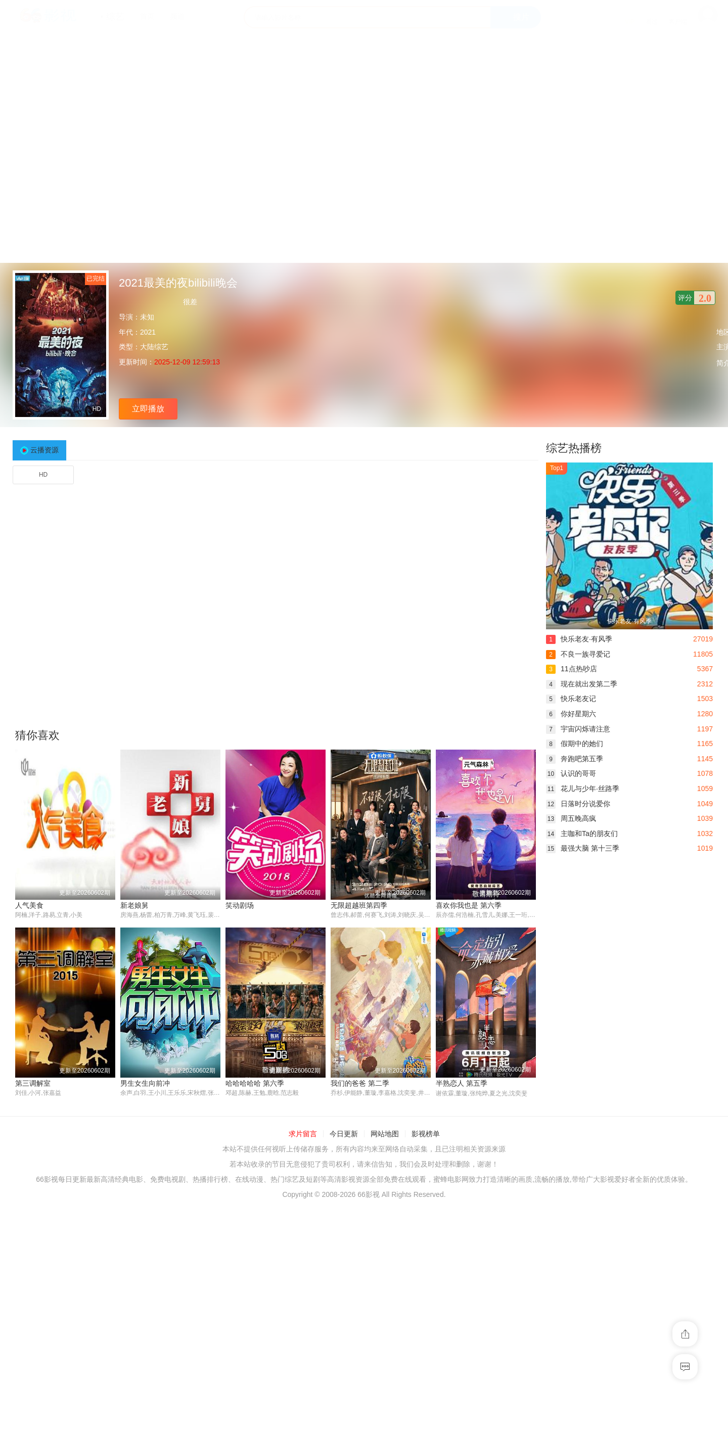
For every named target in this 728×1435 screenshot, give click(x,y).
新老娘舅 (134, 905)
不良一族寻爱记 (578, 654)
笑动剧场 (239, 905)
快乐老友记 (571, 699)
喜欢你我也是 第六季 (469, 905)
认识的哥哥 (571, 773)
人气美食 (29, 905)
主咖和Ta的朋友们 (582, 833)
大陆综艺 (154, 347)
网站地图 (385, 1134)
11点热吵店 (571, 669)
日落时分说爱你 (578, 804)
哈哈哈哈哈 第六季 (254, 1083)
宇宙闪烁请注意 (578, 729)
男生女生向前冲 (145, 1083)
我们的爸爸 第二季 (360, 1083)
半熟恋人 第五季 (461, 1083)
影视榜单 (426, 1134)
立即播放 (148, 408)
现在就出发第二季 (581, 684)
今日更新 (344, 1134)
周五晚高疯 (571, 818)
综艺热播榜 (574, 448)
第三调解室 (33, 1083)
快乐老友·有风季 (579, 639)
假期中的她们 (574, 743)
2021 (148, 332)
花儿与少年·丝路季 (582, 788)
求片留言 (303, 1134)
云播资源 (44, 450)
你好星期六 (571, 714)
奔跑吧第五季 (574, 759)
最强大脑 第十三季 (582, 848)
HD (43, 474)
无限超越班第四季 (359, 905)
